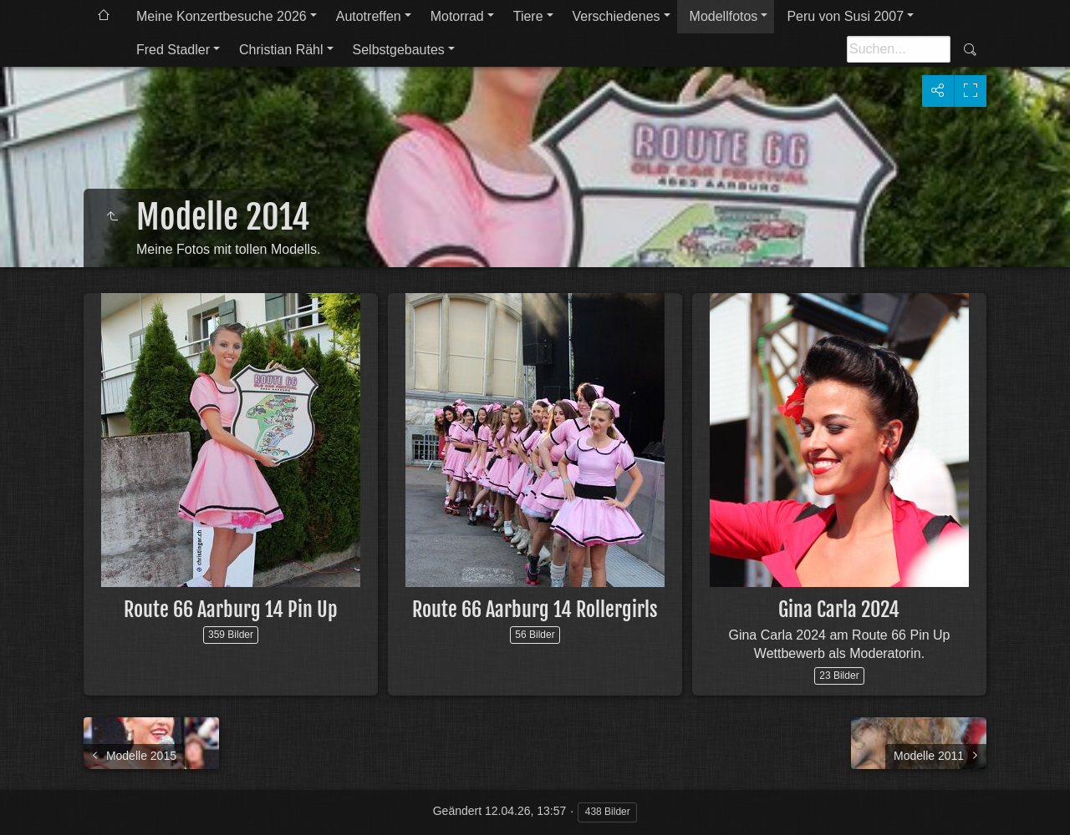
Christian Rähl (281, 50)
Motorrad (457, 16)
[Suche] (898, 49)
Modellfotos (724, 16)
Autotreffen (368, 16)
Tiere (528, 16)
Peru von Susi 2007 (845, 16)
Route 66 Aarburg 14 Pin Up (231, 609)
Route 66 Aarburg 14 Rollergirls (535, 609)
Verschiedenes (616, 16)
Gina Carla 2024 (838, 609)
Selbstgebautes (399, 50)
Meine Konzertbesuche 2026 (221, 16)
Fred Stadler (173, 50)
